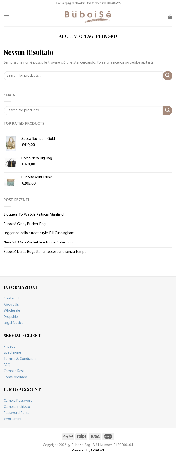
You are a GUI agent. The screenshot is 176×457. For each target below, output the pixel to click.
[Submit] (167, 75)
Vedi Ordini (12, 419)
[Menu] (6, 17)
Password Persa (16, 413)
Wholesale (12, 311)
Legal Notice (14, 323)
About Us (11, 305)
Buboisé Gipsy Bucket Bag (25, 224)
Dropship (11, 317)
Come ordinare (15, 377)
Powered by (88, 450)
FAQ (7, 365)
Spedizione (12, 353)
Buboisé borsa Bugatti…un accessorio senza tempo (45, 252)
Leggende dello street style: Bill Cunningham (39, 233)
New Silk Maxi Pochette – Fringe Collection (38, 242)
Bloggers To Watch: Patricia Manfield (34, 215)
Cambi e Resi (14, 371)
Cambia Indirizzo (17, 407)
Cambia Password (18, 401)
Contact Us (13, 298)
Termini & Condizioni (20, 359)
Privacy (9, 347)
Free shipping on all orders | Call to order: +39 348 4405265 (88, 3)
